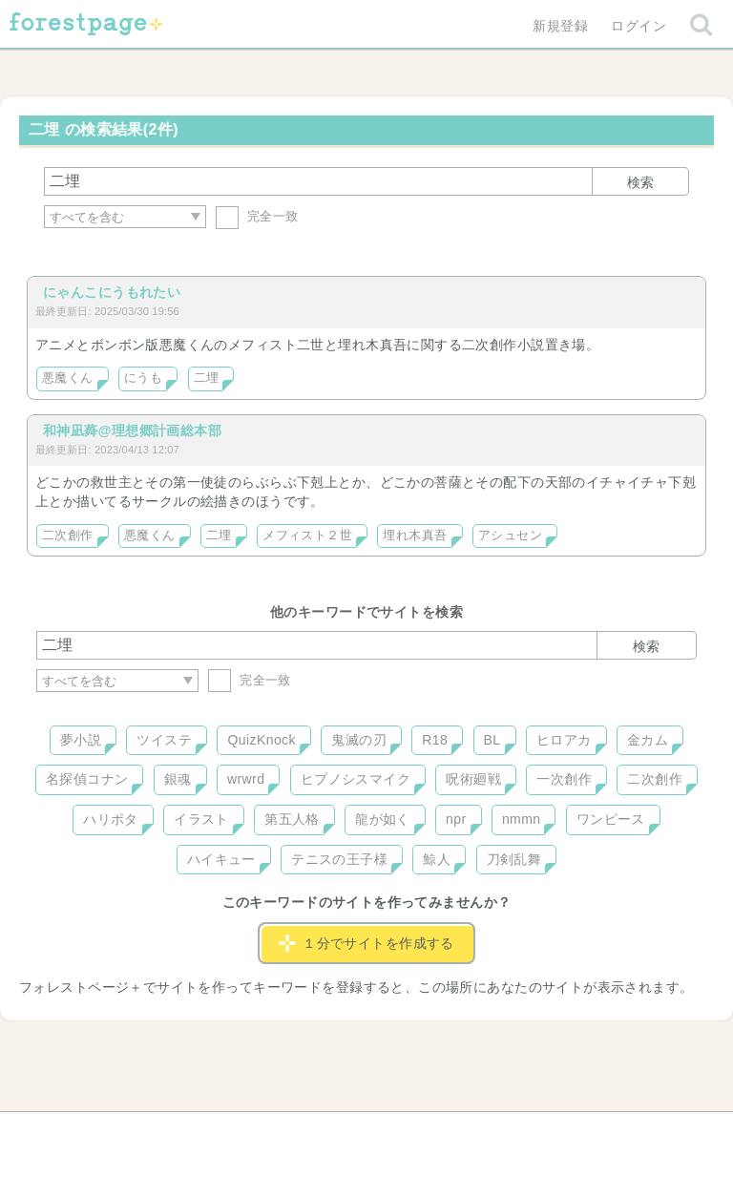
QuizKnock (261, 739)
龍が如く (382, 819)
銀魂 (178, 779)
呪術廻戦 (473, 779)
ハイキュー (221, 859)
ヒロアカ (564, 739)
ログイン (638, 25)
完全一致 (257, 216)
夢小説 (80, 739)
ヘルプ (122, 1133)
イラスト (201, 819)
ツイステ (164, 739)
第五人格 (292, 819)
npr (456, 819)
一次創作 (564, 779)
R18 (435, 739)
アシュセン (510, 535)
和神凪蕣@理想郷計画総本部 (132, 430)
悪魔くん (68, 378)
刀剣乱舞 (514, 859)
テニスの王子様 (339, 859)
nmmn (521, 819)
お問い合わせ (229, 1133)
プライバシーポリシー (572, 1133)
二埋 (207, 378)
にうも (143, 378)
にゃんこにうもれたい (111, 292)
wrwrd (245, 779)
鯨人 (436, 859)
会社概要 (440, 1133)
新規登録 (560, 25)
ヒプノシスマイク (355, 779)
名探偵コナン (87, 779)
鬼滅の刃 (359, 739)
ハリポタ (110, 819)
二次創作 (68, 535)
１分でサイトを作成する (366, 943)
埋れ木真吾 (415, 535)
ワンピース (610, 819)
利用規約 (340, 1133)
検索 (640, 182)
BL (492, 739)
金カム (647, 739)
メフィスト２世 (307, 535)
